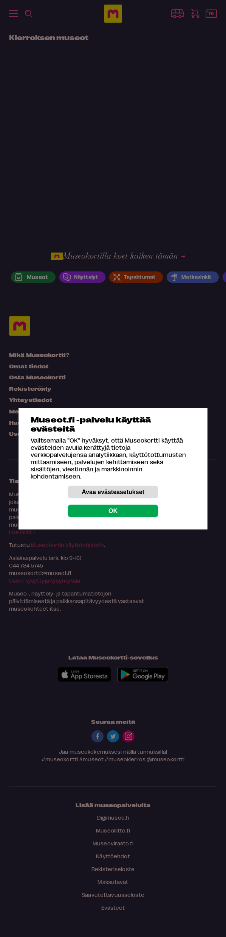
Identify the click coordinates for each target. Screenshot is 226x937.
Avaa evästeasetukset (113, 491)
